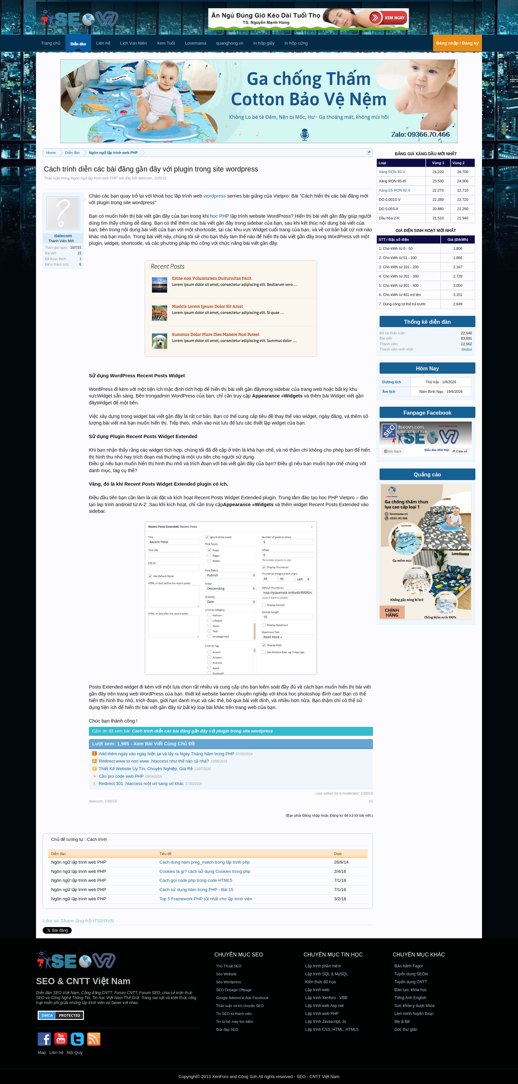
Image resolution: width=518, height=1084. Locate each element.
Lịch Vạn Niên (133, 43)
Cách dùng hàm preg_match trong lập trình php (205, 862)
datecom (145, 178)
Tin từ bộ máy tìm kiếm (234, 1022)
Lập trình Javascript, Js (325, 1021)
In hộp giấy (264, 43)
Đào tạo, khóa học (410, 990)
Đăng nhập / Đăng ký (457, 43)
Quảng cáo (427, 474)
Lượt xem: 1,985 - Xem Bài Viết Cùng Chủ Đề (143, 743)
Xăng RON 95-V (392, 172)
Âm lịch (388, 391)
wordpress (215, 196)
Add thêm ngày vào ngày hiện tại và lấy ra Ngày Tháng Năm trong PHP (166, 753)
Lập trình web (317, 990)
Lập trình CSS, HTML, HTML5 (331, 1029)
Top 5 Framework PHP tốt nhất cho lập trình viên (206, 898)
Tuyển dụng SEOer (411, 974)
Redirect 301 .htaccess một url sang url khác (141, 783)
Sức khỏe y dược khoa (414, 1005)
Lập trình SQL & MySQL (326, 974)
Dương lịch (391, 382)
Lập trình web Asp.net (324, 1005)
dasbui (467, 349)
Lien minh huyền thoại (413, 1013)
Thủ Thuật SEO (228, 966)
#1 (371, 801)
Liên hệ (103, 43)
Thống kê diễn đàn (427, 322)
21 (79, 253)
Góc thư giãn (405, 1029)
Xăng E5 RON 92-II (394, 190)
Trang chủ (50, 43)
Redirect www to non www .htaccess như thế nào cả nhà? (154, 761)
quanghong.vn (229, 43)
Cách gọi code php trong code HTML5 (196, 880)
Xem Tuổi (166, 43)
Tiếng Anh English (410, 997)
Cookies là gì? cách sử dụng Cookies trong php (205, 871)
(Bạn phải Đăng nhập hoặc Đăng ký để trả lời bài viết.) (329, 815)
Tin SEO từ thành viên (234, 1014)
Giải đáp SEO (227, 1029)
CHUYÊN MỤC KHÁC (419, 954)
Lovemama (195, 43)
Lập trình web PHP (322, 1013)
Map (42, 1052)
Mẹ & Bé (402, 1021)
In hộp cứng (296, 43)
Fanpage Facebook (428, 413)
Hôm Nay (427, 368)
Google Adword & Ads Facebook (242, 998)
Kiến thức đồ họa (320, 982)
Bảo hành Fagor (408, 966)
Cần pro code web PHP (121, 776)
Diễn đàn (78, 44)
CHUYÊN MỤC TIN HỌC (333, 954)
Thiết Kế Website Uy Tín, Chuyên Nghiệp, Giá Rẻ (146, 768)
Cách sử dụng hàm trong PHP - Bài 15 (196, 889)
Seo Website (226, 974)
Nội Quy (75, 1052)
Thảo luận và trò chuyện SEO (240, 1006)
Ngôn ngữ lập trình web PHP (94, 178)
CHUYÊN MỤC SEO (238, 954)
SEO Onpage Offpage (233, 990)
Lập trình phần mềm (323, 966)
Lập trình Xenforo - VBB (326, 997)
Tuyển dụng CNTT (410, 982)
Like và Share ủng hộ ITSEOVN (78, 920)
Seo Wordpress (228, 982)
